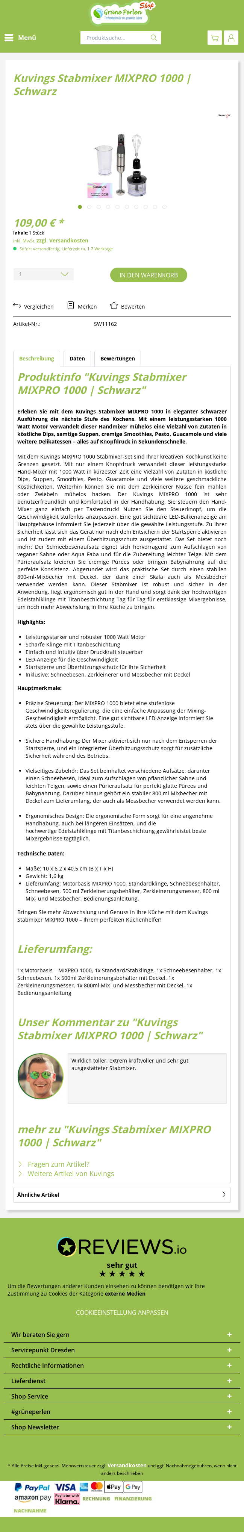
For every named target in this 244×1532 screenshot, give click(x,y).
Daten (77, 358)
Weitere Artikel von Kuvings (65, 1173)
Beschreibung (36, 358)
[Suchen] (154, 37)
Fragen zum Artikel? (53, 1164)
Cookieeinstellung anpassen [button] (122, 1312)
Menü (20, 37)
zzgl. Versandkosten (62, 240)
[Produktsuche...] (120, 37)
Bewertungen (117, 358)
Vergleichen (33, 306)
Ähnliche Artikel (38, 1194)
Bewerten (127, 306)
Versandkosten (127, 1465)
